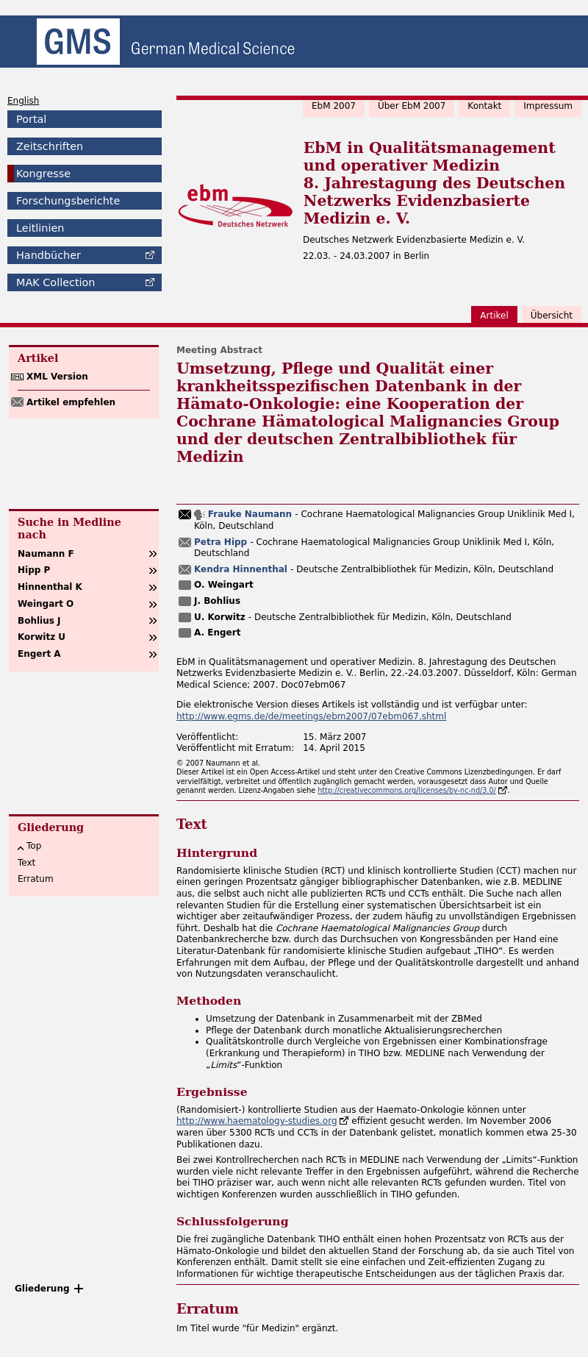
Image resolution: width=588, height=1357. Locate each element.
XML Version (57, 376)
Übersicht (552, 315)
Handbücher (48, 255)
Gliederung (42, 1288)
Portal (31, 119)
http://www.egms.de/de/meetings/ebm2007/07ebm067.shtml (311, 716)
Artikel (494, 315)
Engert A (39, 654)
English (23, 101)
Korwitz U (41, 637)
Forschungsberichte (68, 201)
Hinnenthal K (50, 587)
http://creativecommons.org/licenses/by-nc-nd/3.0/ (406, 790)
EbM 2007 (334, 106)
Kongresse (43, 173)
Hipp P (34, 570)
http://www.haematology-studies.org (256, 1121)
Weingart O (46, 604)
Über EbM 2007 (411, 106)
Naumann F (46, 554)
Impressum (548, 106)
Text (26, 863)
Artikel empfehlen (70, 402)
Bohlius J (39, 621)
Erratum (36, 879)
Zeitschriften (49, 146)
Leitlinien (40, 228)
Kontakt (484, 106)
